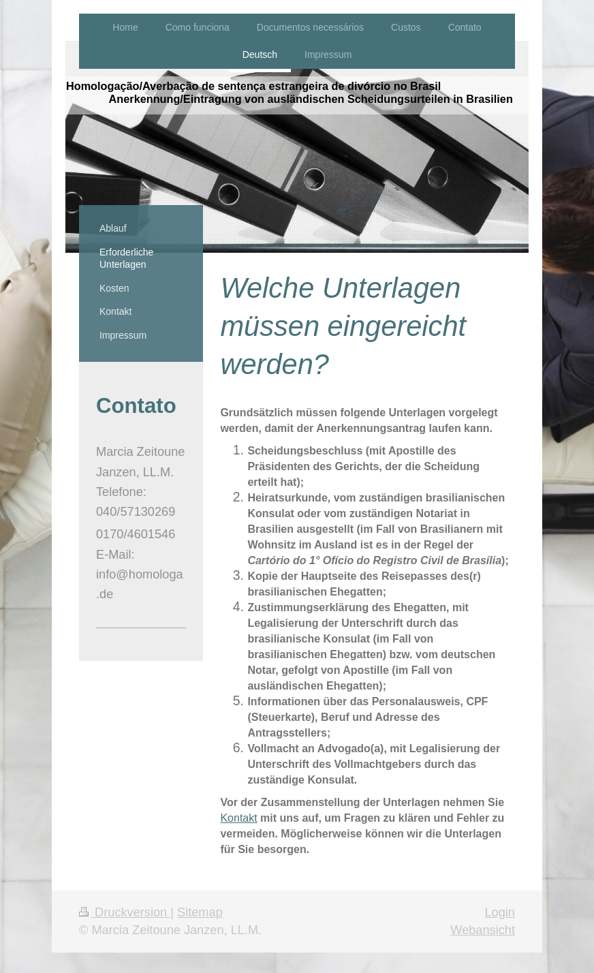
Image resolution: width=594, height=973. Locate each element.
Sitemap (200, 912)
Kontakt (238, 818)
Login (499, 912)
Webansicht (482, 930)
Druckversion (124, 912)
